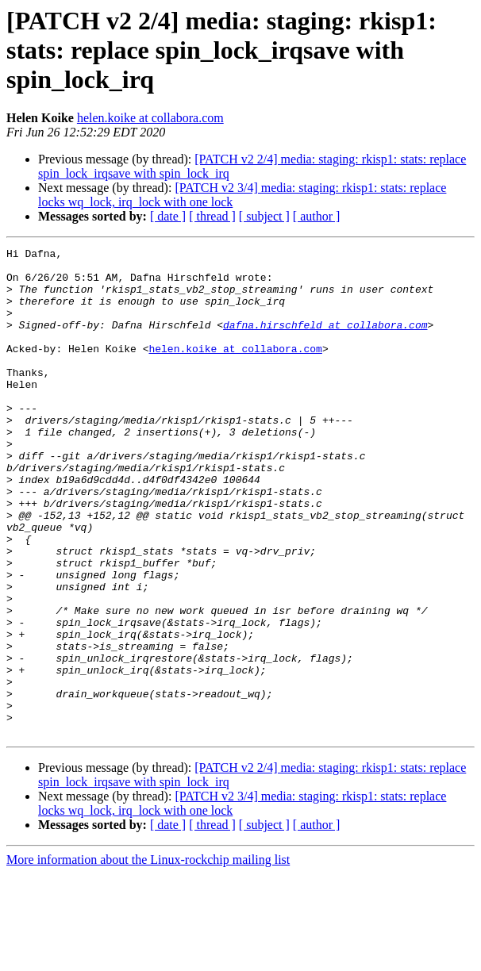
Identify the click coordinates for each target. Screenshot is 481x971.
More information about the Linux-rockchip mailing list (148, 957)
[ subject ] (264, 216)
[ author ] (317, 216)
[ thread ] (212, 216)
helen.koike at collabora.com (150, 118)
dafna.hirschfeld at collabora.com (325, 341)
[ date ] (168, 216)
